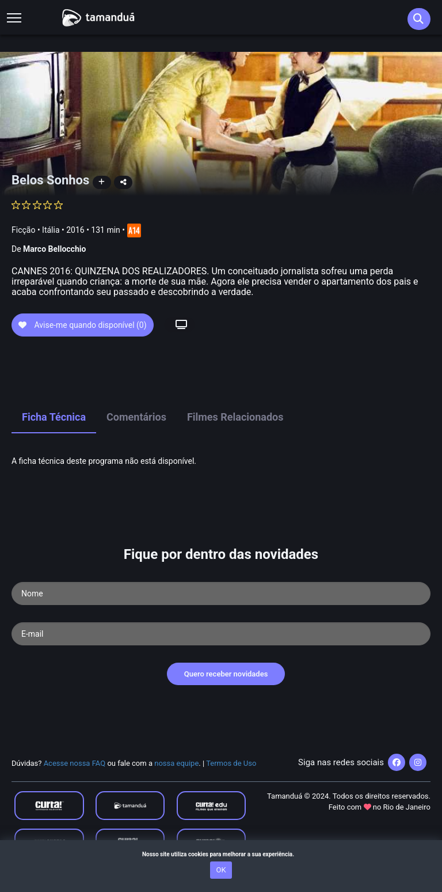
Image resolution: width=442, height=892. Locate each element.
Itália (50, 230)
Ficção (23, 230)
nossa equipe (176, 763)
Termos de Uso (231, 763)
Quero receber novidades (226, 674)
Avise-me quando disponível (82, 325)
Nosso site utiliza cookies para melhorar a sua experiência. (221, 854)
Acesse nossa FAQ (75, 763)
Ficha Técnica (54, 417)
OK (221, 869)
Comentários (136, 417)
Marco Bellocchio (54, 249)
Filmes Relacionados (235, 417)
